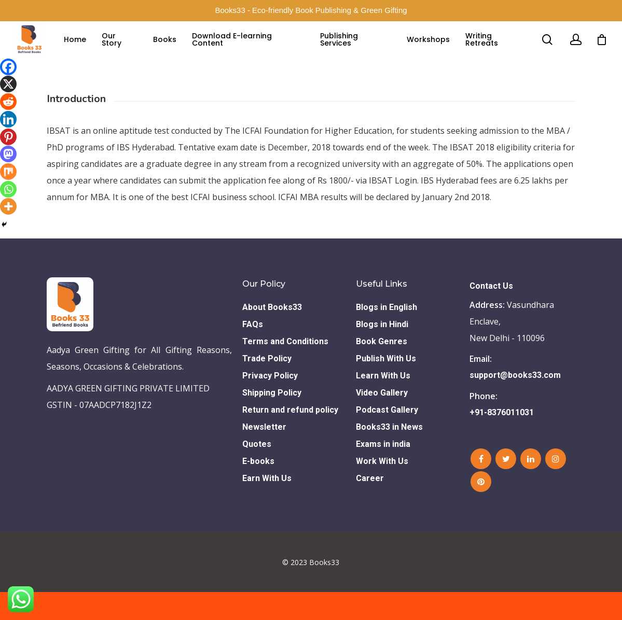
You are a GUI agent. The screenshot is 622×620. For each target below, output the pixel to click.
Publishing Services (345, 50)
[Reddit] (8, 101)
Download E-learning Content (243, 50)
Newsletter (264, 455)
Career (370, 506)
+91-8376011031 (501, 440)
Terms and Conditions (285, 369)
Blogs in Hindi (382, 352)
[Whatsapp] (8, 189)
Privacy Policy (270, 403)
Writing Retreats (484, 50)
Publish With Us (386, 386)
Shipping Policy (271, 421)
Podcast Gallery (387, 438)
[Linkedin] (8, 119)
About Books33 (272, 335)
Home (88, 49)
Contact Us (491, 314)
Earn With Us (267, 506)
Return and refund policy (290, 438)
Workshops (430, 49)
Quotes (256, 472)
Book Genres (381, 369)
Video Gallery (382, 421)
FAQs (252, 352)
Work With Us (382, 489)
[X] (8, 84)
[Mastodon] (8, 154)
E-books (258, 489)
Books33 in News (389, 455)
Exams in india (383, 472)
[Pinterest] (8, 137)
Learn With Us (383, 403)
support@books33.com (515, 403)
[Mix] (8, 171)
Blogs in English (386, 335)
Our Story (124, 50)
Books (175, 49)
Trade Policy (267, 386)
